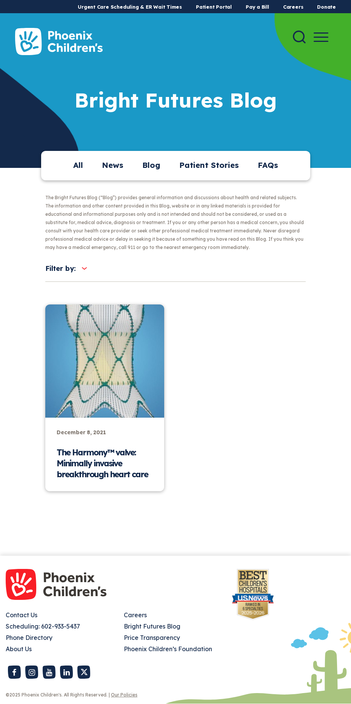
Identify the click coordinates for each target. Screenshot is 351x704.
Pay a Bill (257, 7)
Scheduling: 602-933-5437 (43, 626)
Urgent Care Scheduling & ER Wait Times (130, 7)
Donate (326, 7)
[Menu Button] (321, 37)
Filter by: (60, 268)
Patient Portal (214, 7)
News (112, 165)
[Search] (299, 37)
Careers (293, 7)
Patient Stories (209, 165)
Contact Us (21, 615)
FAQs (268, 165)
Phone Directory (29, 637)
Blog (151, 165)
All (78, 165)
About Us (19, 649)
